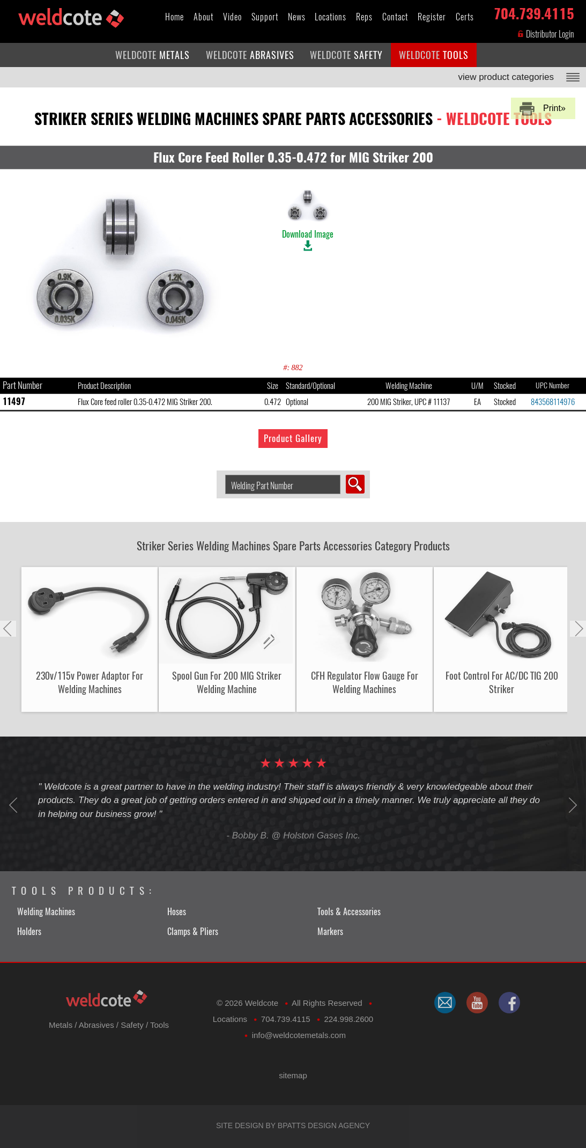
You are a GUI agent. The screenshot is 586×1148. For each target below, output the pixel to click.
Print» (554, 108)
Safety (132, 1024)
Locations (330, 17)
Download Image (308, 213)
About (203, 17)
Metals (60, 1024)
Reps (364, 17)
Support (264, 17)
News (297, 17)
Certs (465, 17)
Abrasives (96, 1024)
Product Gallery (293, 438)
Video (232, 17)
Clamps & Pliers (192, 931)
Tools (159, 1024)
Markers (330, 931)
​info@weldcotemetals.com (299, 1035)
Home (174, 17)
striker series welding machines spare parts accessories (293, 118)
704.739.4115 (534, 11)
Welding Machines (46, 911)
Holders (29, 931)
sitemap (293, 1075)
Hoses (176, 911)
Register (432, 17)
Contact (395, 17)
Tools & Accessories (349, 911)
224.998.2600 (348, 1019)
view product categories (506, 77)
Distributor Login (545, 34)
